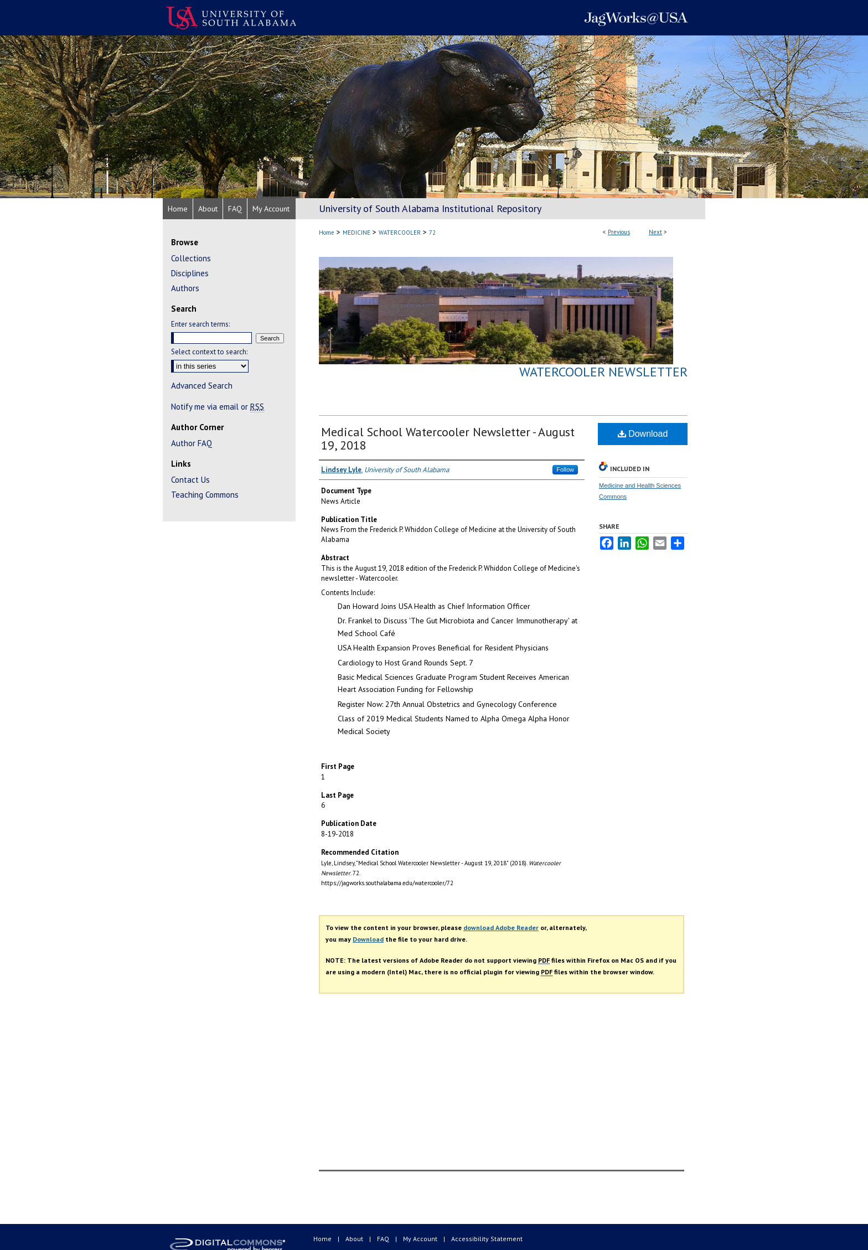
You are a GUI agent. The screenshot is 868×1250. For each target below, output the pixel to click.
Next (655, 232)
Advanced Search (201, 385)
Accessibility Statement (487, 1238)
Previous (619, 232)
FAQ (384, 1238)
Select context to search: (209, 352)
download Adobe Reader (501, 927)
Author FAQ (191, 443)
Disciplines (190, 273)
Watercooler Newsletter (603, 371)
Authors (185, 288)
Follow (565, 469)
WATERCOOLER (400, 232)
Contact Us (190, 479)
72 (432, 232)
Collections (191, 258)
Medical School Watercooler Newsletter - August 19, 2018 (448, 438)
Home (326, 232)
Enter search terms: (200, 324)
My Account (421, 1238)
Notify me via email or (217, 406)
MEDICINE (356, 232)
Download (643, 433)
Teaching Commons (205, 494)
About (355, 1238)
